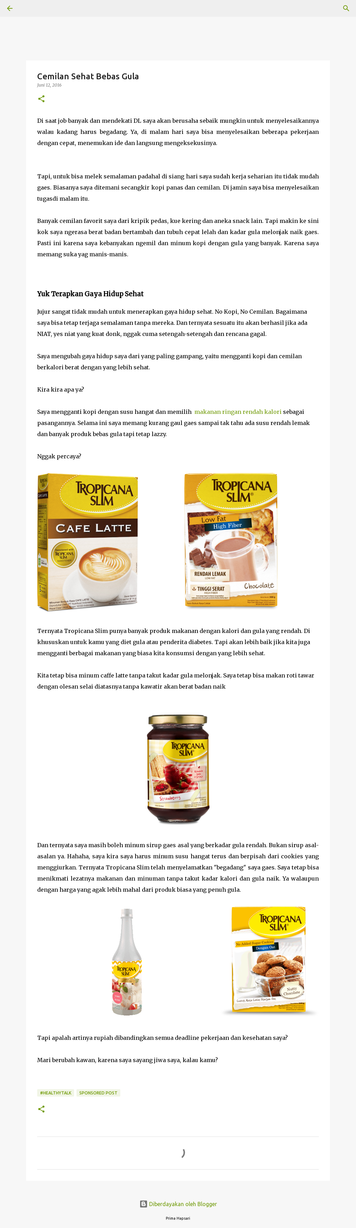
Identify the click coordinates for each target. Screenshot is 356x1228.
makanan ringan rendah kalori (238, 411)
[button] (41, 99)
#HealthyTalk (55, 1093)
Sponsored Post (98, 1093)
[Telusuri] (29, 8)
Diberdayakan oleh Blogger (178, 1204)
